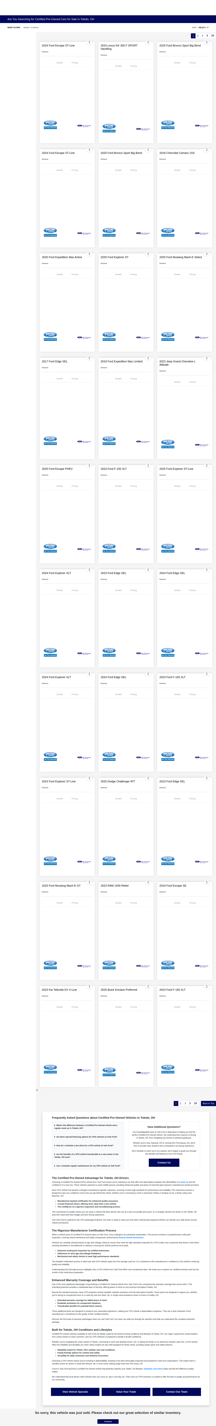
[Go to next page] (207, 35)
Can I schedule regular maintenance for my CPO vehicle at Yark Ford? (88, 1166)
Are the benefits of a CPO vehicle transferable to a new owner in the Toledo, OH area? (86, 1155)
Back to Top (208, 1103)
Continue (108, 1421)
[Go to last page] (213, 35)
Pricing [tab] (75, 62)
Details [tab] (59, 62)
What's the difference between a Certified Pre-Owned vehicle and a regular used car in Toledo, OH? (85, 1126)
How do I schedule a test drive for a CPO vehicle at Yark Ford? (84, 1145)
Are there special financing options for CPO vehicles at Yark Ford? (86, 1137)
